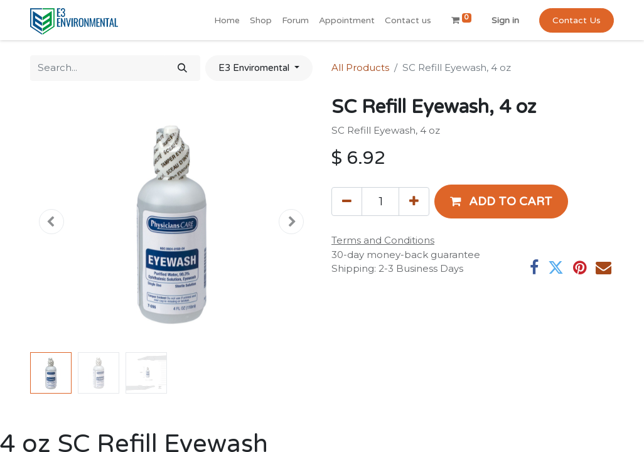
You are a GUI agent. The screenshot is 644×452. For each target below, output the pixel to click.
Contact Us (576, 20)
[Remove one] (346, 201)
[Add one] (414, 201)
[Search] (182, 68)
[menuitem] (227, 20)
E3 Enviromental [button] (255, 67)
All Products (360, 67)
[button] (51, 221)
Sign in (505, 20)
